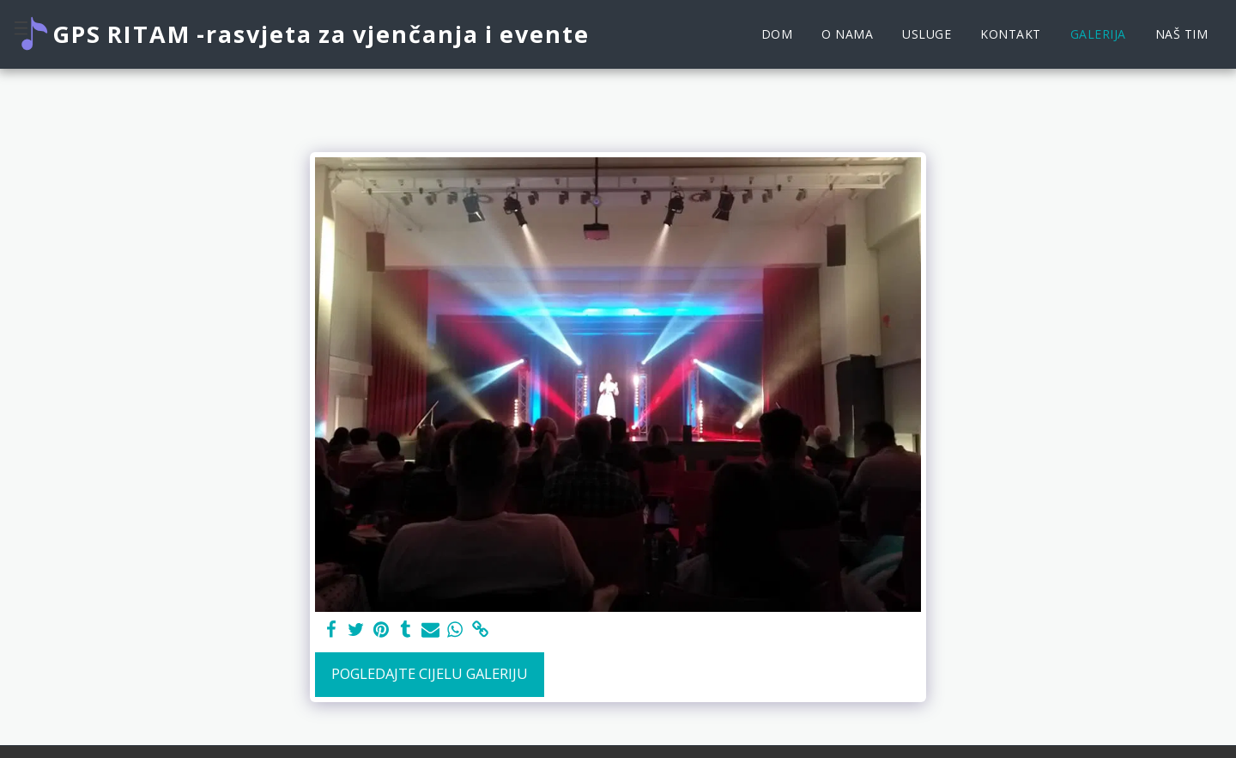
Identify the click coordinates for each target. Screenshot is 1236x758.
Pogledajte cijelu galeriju (429, 673)
